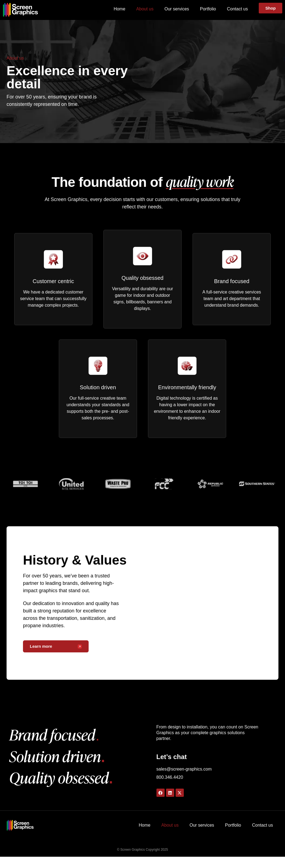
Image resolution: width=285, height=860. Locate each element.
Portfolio (207, 9)
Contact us (236, 9)
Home (119, 9)
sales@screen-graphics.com (184, 772)
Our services (176, 9)
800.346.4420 (169, 780)
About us (144, 9)
